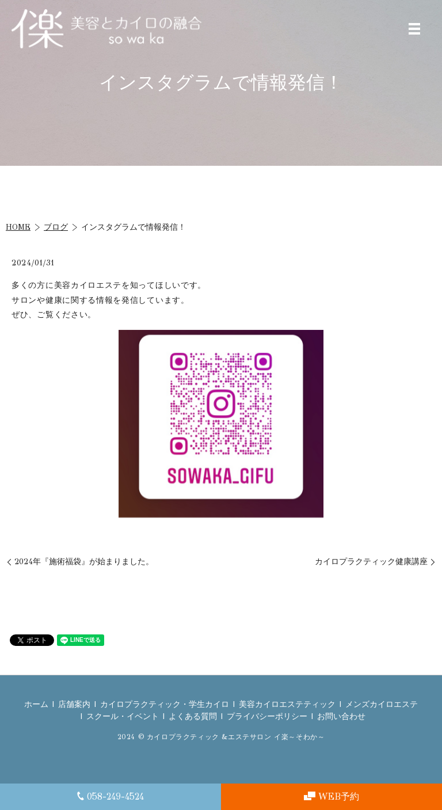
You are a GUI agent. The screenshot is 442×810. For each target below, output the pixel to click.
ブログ (56, 227)
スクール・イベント (122, 716)
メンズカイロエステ (381, 704)
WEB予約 (331, 796)
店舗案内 (74, 704)
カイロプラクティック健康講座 (371, 561)
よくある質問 (193, 716)
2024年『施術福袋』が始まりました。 (84, 561)
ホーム (36, 704)
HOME (18, 227)
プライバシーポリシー (267, 716)
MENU (414, 29)
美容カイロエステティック (287, 704)
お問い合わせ (341, 716)
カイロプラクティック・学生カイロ (164, 704)
